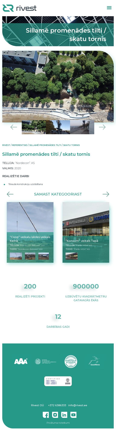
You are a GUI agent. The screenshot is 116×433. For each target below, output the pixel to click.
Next (102, 127)
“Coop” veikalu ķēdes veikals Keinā (30, 239)
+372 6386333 (57, 405)
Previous (13, 127)
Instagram (55, 413)
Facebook (46, 413)
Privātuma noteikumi (58, 422)
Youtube (73, 413)
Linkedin (64, 413)
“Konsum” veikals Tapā (82, 241)
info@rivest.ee (77, 405)
